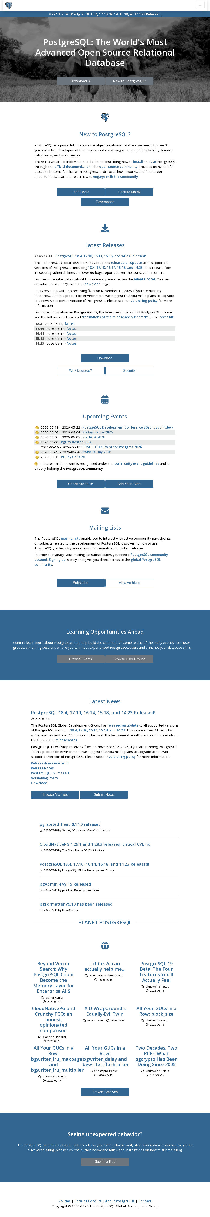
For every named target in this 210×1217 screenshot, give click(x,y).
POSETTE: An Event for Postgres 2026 (112, 447)
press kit (167, 317)
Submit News (104, 794)
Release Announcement (49, 763)
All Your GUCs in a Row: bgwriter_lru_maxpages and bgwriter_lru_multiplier (58, 1059)
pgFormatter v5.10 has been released (76, 904)
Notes (70, 324)
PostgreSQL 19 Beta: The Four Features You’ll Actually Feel (156, 971)
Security (129, 370)
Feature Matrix (129, 192)
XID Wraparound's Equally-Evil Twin (105, 1011)
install (138, 161)
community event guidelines (136, 463)
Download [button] (80, 81)
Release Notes (42, 768)
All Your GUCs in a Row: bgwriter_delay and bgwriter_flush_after (105, 1056)
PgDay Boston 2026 (76, 442)
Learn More (80, 192)
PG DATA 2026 (93, 437)
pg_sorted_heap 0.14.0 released (70, 824)
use (153, 161)
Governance (105, 202)
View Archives (129, 583)
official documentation (72, 166)
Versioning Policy (44, 778)
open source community (118, 166)
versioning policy (144, 300)
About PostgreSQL (120, 1201)
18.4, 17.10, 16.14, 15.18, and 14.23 (115, 267)
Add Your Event (129, 484)
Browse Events (80, 659)
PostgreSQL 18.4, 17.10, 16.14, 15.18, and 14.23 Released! (116, 14)
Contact (144, 1201)
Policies (65, 1201)
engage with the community (115, 176)
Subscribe (80, 583)
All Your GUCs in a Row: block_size (156, 1011)
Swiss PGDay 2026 (96, 452)
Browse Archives (55, 794)
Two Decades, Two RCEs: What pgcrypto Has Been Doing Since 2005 (156, 1056)
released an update (126, 262)
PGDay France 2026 (97, 432)
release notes (145, 279)
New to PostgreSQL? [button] (129, 81)
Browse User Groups (130, 659)
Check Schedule (80, 484)
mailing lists (70, 538)
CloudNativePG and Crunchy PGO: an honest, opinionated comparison (53, 1019)
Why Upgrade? (80, 370)
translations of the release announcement (115, 317)
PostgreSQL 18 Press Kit (50, 773)
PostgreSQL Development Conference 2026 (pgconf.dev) (127, 427)
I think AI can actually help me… (105, 966)
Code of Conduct (88, 1201)
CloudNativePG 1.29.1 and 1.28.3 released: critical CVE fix (95, 844)
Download (104, 358)
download (92, 284)
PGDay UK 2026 (73, 457)
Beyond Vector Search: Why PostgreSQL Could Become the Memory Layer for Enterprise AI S (53, 977)
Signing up (57, 559)
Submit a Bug (105, 1161)
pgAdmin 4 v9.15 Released (65, 884)
